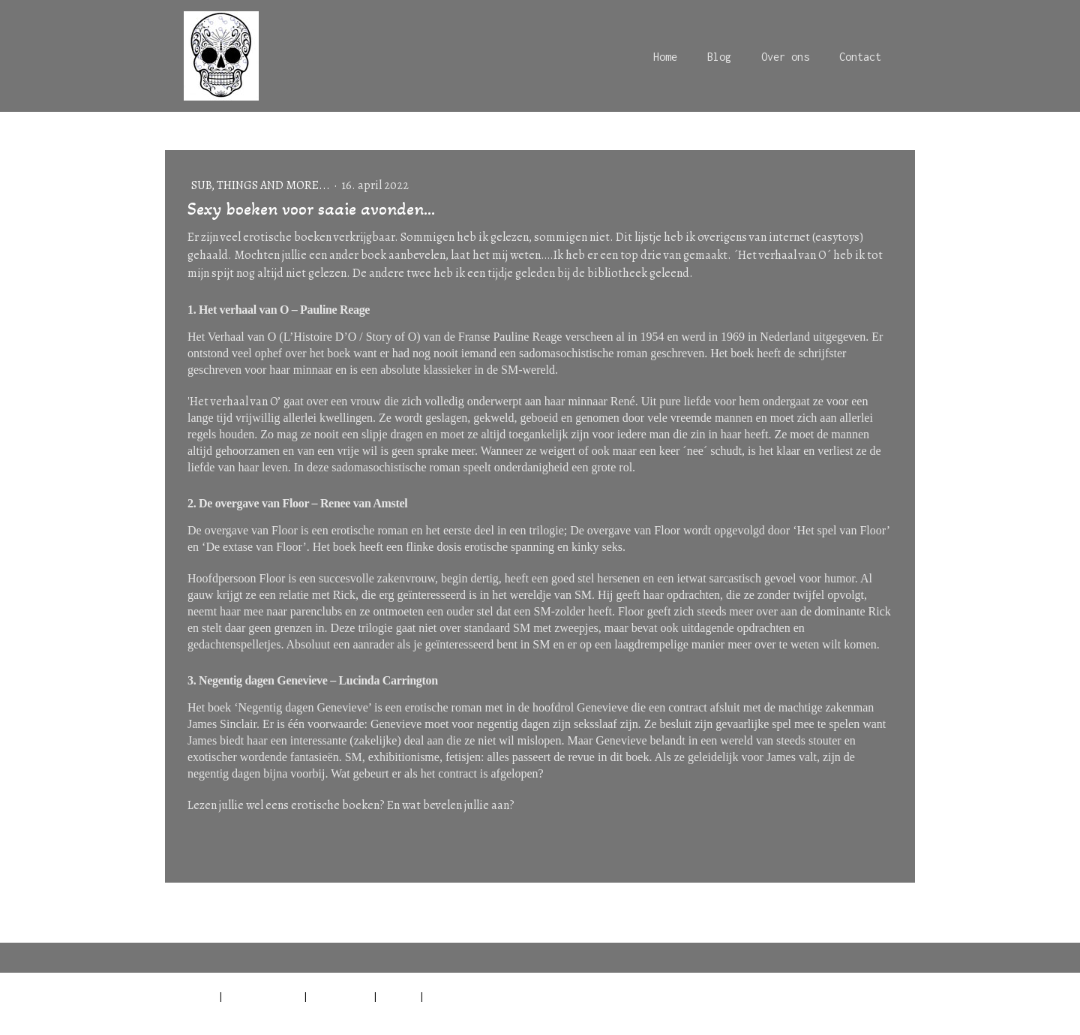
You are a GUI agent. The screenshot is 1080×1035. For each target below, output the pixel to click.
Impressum (190, 996)
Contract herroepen (485, 996)
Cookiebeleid (340, 996)
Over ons (785, 56)
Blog (719, 56)
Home (665, 56)
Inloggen (895, 1012)
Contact (860, 56)
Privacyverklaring (263, 996)
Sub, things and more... (261, 185)
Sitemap (398, 996)
